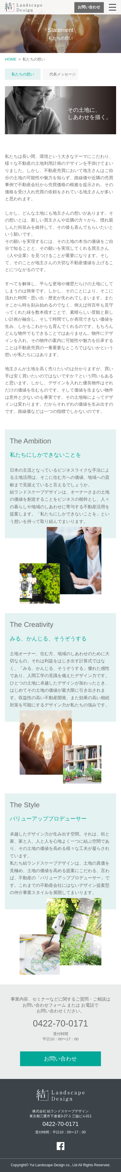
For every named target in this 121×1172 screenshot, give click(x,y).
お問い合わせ (89, 7)
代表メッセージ (62, 74)
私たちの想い (23, 74)
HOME (10, 59)
